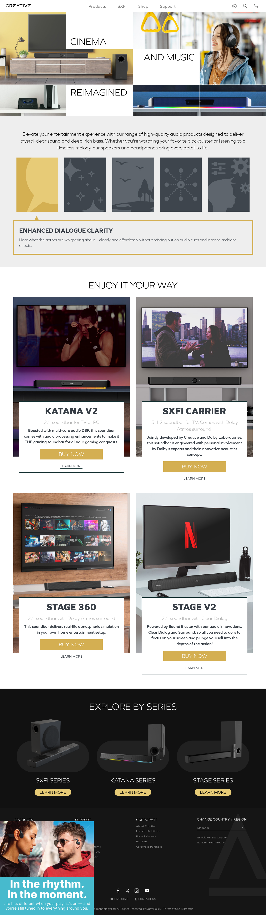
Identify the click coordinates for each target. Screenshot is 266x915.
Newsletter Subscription (212, 837)
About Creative (146, 826)
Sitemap (187, 908)
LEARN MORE (71, 466)
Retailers (142, 841)
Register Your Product (211, 842)
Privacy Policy (152, 908)
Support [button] (168, 6)
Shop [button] (143, 6)
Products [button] (97, 6)
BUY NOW (71, 454)
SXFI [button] (122, 6)
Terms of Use (171, 908)
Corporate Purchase (149, 846)
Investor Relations (148, 831)
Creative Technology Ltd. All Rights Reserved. (113, 908)
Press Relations (146, 836)
